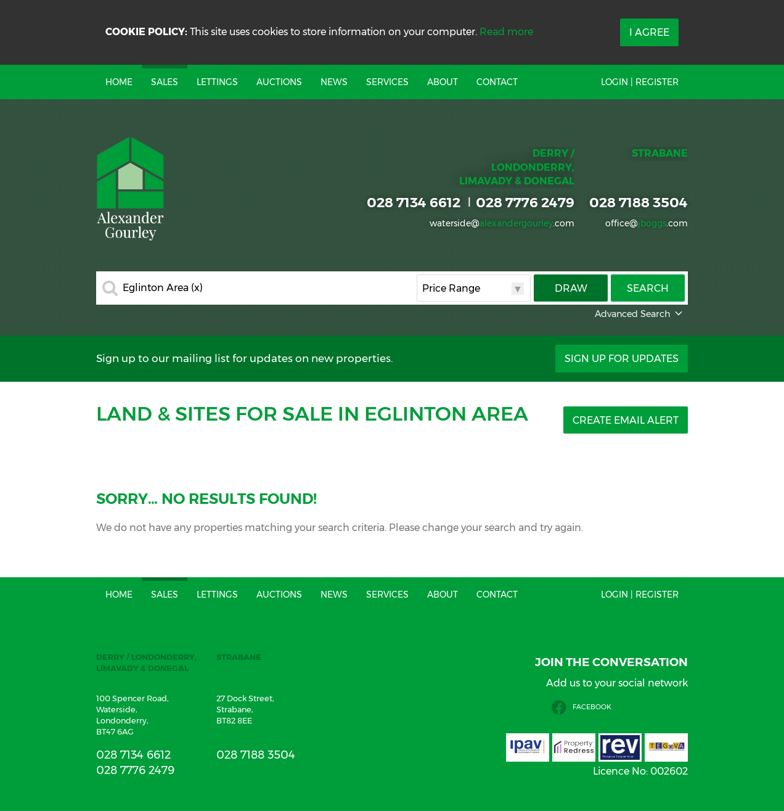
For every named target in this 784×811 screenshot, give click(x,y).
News (334, 82)
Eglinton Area (163, 288)
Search (648, 288)
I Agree (649, 32)
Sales (164, 82)
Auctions (279, 82)
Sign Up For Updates (622, 358)
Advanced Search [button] (640, 314)
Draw (571, 288)
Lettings (217, 82)
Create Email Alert (626, 420)
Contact (497, 82)
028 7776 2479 (525, 202)
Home (119, 82)
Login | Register (640, 82)
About (442, 82)
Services (387, 82)
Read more (506, 32)
